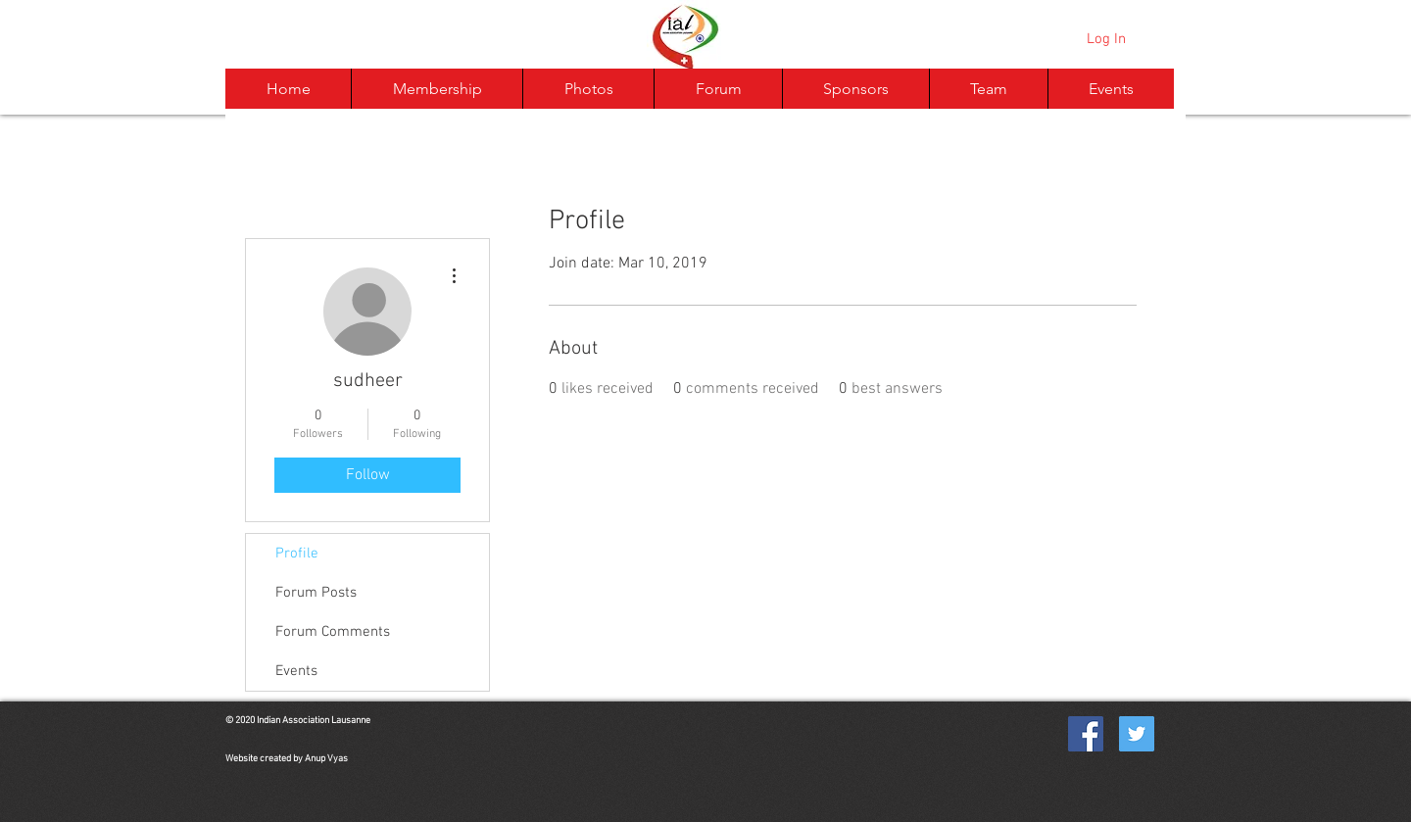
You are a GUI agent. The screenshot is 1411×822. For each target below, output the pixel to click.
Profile (296, 553)
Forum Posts (316, 593)
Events (296, 671)
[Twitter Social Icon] (1136, 733)
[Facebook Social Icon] (1085, 733)
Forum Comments (332, 632)
